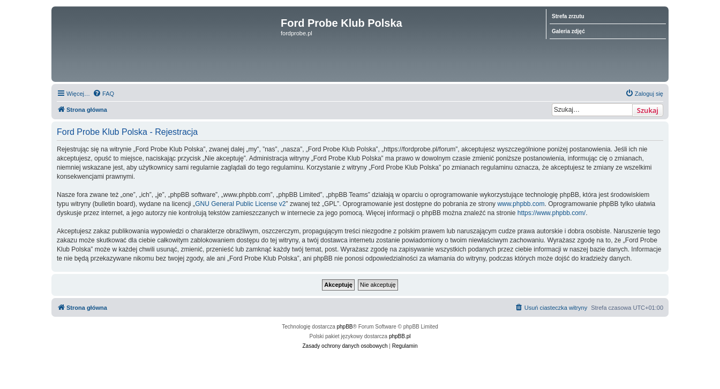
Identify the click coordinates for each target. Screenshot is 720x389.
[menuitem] (103, 93)
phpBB (345, 327)
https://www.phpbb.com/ (552, 213)
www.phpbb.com (520, 204)
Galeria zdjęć (568, 31)
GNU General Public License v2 (240, 204)
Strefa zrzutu (568, 16)
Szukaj (647, 110)
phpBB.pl (400, 336)
